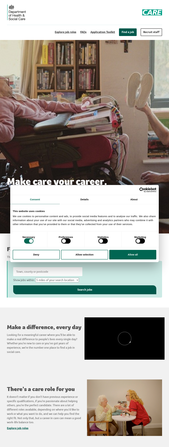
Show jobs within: (24, 280)
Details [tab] (84, 199)
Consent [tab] (35, 199)
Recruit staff (151, 32)
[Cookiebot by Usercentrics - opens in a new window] (141, 189)
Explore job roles (65, 32)
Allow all (133, 254)
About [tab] (134, 199)
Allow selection (84, 254)
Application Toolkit (102, 32)
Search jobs (84, 290)
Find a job (128, 32)
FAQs (83, 32)
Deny (36, 254)
